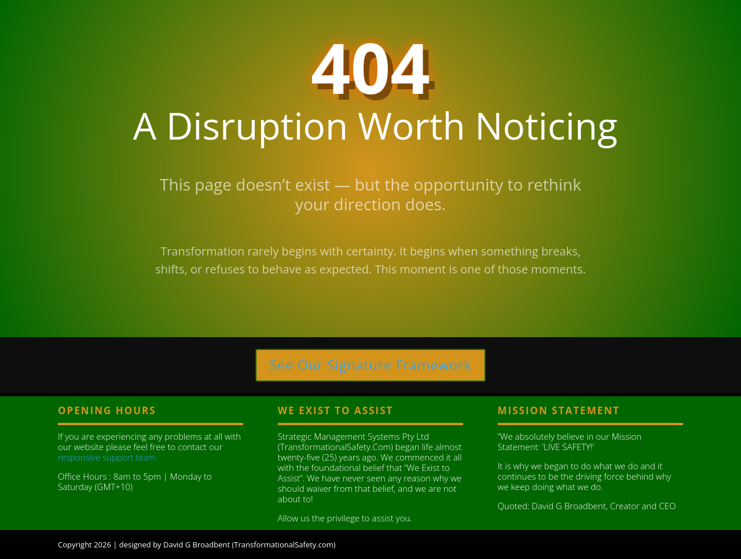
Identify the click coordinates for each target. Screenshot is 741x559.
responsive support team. (107, 457)
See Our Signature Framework (371, 365)
